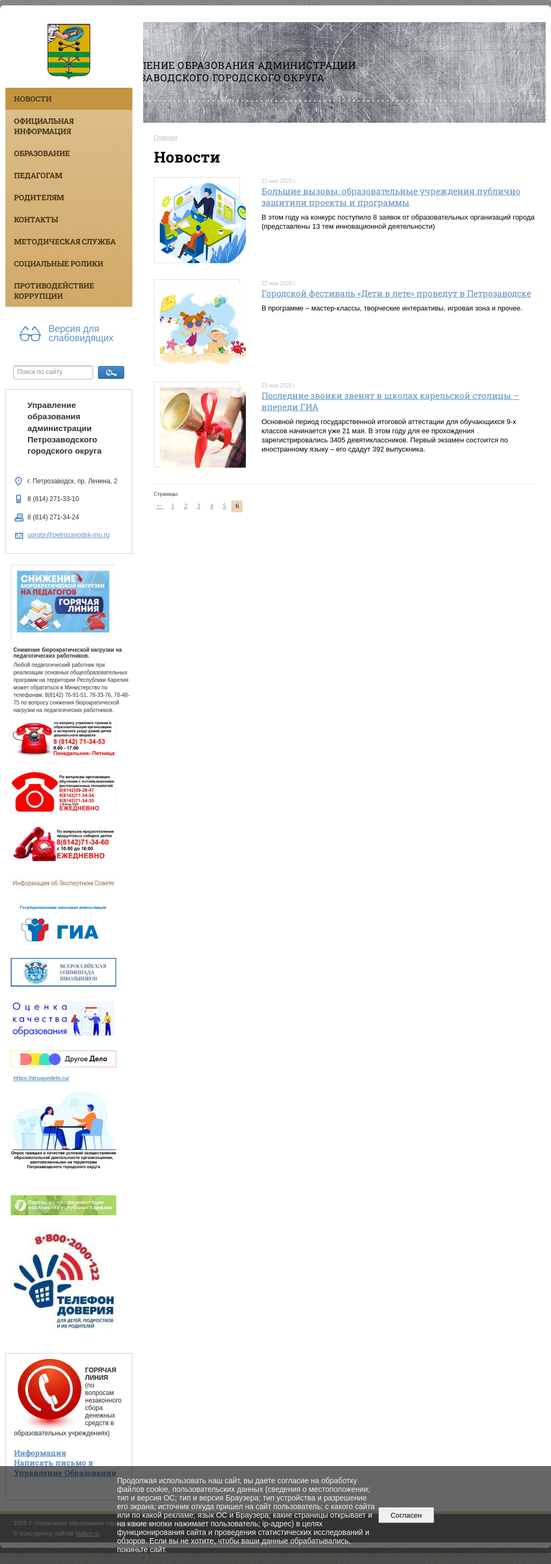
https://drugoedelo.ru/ (41, 1078)
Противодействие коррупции (54, 290)
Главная (166, 137)
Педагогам (38, 175)
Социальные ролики (58, 263)
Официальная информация (44, 126)
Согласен (406, 1515)
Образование (42, 153)
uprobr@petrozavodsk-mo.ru (68, 535)
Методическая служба (65, 241)
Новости (33, 99)
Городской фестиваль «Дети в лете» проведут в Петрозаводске (396, 293)
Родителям (39, 197)
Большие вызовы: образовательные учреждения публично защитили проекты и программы (391, 196)
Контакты (36, 219)
